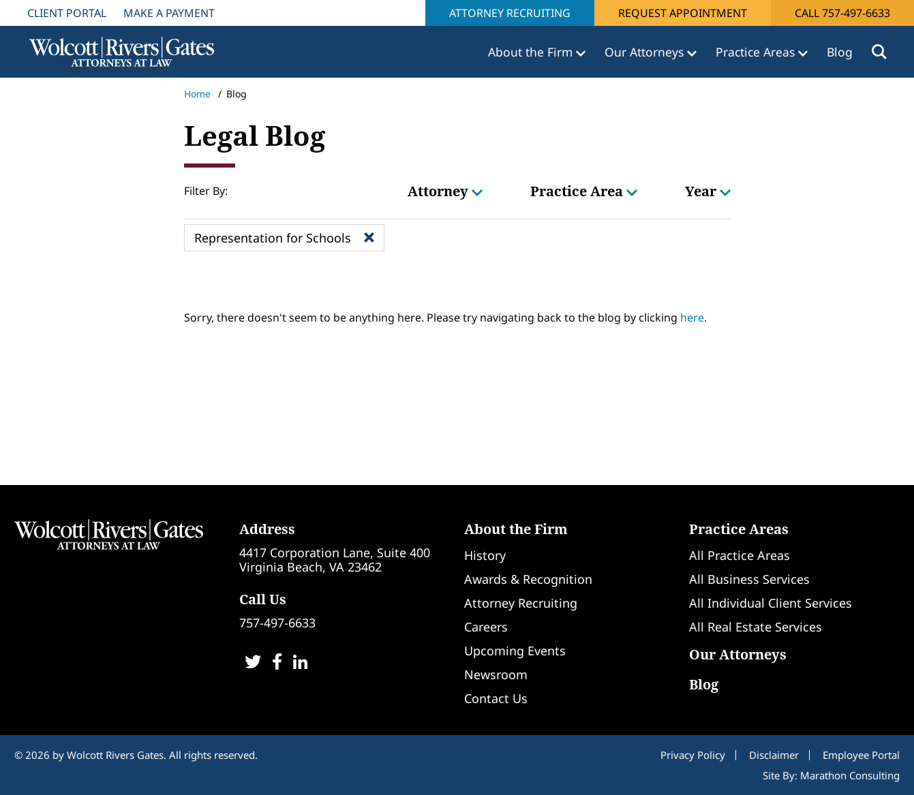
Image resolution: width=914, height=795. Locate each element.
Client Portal (66, 12)
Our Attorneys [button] (646, 52)
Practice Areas (739, 529)
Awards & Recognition (528, 579)
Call (842, 12)
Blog (840, 52)
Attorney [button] (445, 191)
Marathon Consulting (850, 775)
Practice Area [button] (583, 191)
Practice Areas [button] (757, 52)
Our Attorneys (738, 654)
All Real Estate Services (755, 627)
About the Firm (516, 529)
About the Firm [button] (532, 52)
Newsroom (496, 674)
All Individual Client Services (770, 603)
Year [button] (708, 191)
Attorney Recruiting (509, 12)
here (692, 317)
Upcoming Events (515, 650)
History (485, 555)
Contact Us (496, 698)
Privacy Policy (692, 755)
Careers (486, 627)
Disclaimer (774, 755)
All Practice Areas (739, 555)
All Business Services (749, 579)
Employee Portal (861, 755)
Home (197, 93)
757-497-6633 (277, 622)
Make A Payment (169, 12)
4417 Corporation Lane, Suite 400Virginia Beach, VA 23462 (334, 559)
